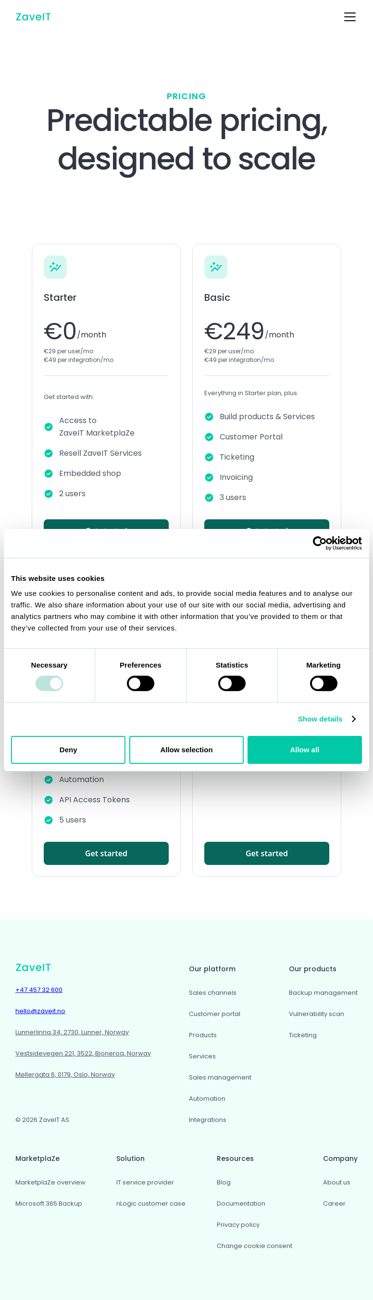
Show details (320, 719)
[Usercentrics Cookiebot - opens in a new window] (320, 543)
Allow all (304, 750)
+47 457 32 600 (38, 989)
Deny (68, 750)
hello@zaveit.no (40, 1011)
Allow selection (186, 750)
